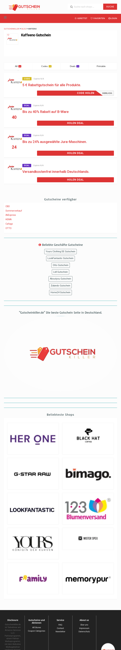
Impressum (84, 628)
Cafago (9, 224)
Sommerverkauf (14, 210)
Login (112, 18)
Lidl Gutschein (60, 272)
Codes (46, 66)
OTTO (9, 228)
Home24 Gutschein (60, 292)
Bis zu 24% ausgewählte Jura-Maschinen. (54, 142)
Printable (103, 66)
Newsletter (60, 631)
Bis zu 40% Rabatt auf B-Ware (45, 112)
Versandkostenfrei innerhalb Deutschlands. (55, 172)
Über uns (84, 625)
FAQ (60, 625)
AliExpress (11, 215)
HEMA (9, 219)
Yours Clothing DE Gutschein (60, 251)
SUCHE (110, 6)
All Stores (36, 627)
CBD (8, 206)
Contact (60, 628)
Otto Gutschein (60, 265)
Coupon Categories (36, 631)
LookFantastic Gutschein (60, 258)
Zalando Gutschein (60, 285)
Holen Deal (75, 123)
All (18, 66)
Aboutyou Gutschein (60, 278)
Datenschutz (84, 631)
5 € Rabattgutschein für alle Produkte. (51, 85)
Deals (74, 66)
